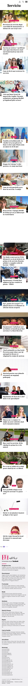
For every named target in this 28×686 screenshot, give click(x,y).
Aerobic (9, 613)
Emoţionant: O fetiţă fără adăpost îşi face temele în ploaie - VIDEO (12, 282)
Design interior (16, 633)
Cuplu (14, 485)
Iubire (3, 568)
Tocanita (11, 622)
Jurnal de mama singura (7, 634)
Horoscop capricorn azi (7, 664)
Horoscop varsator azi (7, 668)
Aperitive (4, 624)
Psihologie (14, 369)
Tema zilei (19, 641)
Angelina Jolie (19, 576)
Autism (8, 636)
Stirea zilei (13, 641)
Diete (3, 612)
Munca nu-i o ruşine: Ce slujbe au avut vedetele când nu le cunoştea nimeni (13, 422)
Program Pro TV (6, 580)
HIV (6, 607)
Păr (3, 585)
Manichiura (7, 587)
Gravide (16, 634)
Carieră (14, 392)
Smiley (11, 578)
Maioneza (12, 624)
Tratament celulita (8, 588)
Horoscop (5, 647)
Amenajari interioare (15, 632)
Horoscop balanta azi (7, 672)
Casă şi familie (6, 630)
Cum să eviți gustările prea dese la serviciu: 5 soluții (13, 188)
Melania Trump (12, 579)
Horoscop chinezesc (7, 654)
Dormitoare (10, 633)
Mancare (4, 621)
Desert (8, 624)
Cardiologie (8, 605)
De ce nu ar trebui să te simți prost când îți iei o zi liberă (13, 467)
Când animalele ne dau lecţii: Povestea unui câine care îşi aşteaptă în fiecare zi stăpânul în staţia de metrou (14, 353)
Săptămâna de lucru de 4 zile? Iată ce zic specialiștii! (14, 398)
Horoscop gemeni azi (7, 660)
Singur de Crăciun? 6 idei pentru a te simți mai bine (12, 165)
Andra (15, 578)
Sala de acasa (11, 616)
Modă (3, 592)
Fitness (6, 612)
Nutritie (23, 613)
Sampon (12, 587)
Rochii (5, 585)
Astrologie (4, 656)
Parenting (23, 633)
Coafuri (18, 585)
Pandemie (6, 644)
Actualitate (14, 253)
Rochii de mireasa (17, 593)
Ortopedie (9, 607)
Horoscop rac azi (6, 658)
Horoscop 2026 (5, 649)
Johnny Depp (5, 576)
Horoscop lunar (5, 657)
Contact (8, 683)
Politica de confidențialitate (7, 681)
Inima (11, 603)
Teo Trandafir (12, 576)
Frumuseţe (5, 584)
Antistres (14, 67)
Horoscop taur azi (6, 662)
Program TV (19, 579)
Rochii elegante (18, 595)
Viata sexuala (15, 567)
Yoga (21, 612)
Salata (20, 621)
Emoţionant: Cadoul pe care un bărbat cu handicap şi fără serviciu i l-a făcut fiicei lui (13, 329)
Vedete (14, 416)
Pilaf (16, 624)
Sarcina (3, 603)
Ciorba (11, 621)
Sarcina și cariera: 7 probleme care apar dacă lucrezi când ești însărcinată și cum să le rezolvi (14, 51)
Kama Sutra (15, 568)
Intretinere (4, 613)
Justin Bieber (5, 579)
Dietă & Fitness (14, 509)
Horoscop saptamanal (7, 675)
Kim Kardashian (21, 575)
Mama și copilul (14, 20)
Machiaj (22, 585)
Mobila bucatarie (6, 632)
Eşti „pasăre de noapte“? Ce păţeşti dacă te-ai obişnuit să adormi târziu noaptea (13, 305)
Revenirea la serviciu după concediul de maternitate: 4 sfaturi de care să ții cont (13, 26)
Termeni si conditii (18, 681)
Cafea (23, 621)
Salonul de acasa (18, 588)
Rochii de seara (9, 593)
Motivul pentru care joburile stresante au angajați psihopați (13, 375)
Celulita (19, 587)
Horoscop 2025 (5, 650)
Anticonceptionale (18, 604)
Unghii (8, 585)
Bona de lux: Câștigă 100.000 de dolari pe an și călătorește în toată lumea (13, 212)
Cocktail (16, 622)
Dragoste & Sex (6, 565)
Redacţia (3, 683)
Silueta (18, 615)
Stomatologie (5, 604)
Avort (19, 605)
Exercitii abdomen (16, 613)
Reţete (4, 620)
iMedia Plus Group (16, 679)
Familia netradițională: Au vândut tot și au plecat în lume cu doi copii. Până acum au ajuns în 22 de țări (13, 144)
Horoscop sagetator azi (7, 666)
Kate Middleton (13, 575)
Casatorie (7, 568)
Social (14, 90)
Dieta (13, 183)
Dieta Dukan (12, 612)
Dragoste (4, 567)
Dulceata (7, 622)
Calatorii (14, 136)
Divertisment (14, 206)
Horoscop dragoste (6, 653)
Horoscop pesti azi (6, 669)
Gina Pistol (22, 578)
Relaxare (17, 612)
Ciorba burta (15, 625)
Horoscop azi (5, 652)
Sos (17, 621)
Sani (3, 587)
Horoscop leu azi (6, 671)
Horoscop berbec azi (7, 673)
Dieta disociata (12, 615)
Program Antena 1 (14, 580)
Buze (16, 587)
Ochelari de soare (15, 596)
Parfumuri (13, 585)
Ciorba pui (9, 625)
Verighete (8, 596)
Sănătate (14, 299)
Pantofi (12, 595)
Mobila (22, 632)
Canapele (4, 633)
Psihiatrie (15, 607)
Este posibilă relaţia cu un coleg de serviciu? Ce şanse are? (13, 492)
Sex (11, 568)
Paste (8, 621)
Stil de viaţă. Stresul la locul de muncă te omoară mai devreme (13, 538)
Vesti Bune (19, 642)
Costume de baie (6, 595)
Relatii (20, 567)
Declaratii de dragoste (13, 570)
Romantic (9, 567)
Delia (18, 578)
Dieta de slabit (5, 615)
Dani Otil (7, 578)
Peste (14, 621)
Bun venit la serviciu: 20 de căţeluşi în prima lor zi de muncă (13, 445)
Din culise (4, 641)
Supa (3, 622)
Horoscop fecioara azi (7, 661)
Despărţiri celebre (11, 642)
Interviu (9, 641)
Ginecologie (21, 603)
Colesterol (11, 604)
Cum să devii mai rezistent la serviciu (13, 72)
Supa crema (21, 622)
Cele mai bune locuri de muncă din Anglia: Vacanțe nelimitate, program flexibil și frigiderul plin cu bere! (13, 97)
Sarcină (14, 43)
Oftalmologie (15, 605)
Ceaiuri (7, 603)
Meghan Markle (5, 575)
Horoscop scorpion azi (7, 665)
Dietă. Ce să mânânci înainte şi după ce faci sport (13, 514)
